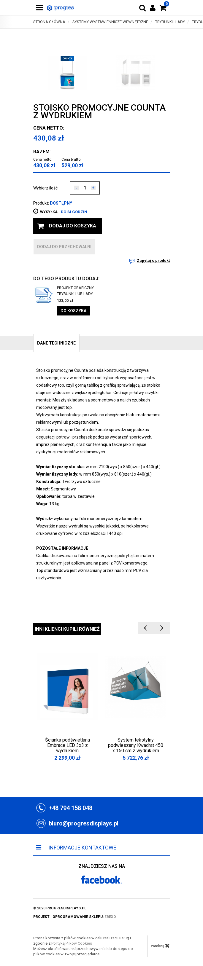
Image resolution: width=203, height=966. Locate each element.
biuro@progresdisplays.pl (83, 823)
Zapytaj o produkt (153, 260)
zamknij (160, 946)
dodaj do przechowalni (64, 246)
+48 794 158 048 (70, 808)
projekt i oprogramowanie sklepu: (74, 917)
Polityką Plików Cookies (71, 943)
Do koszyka (73, 310)
